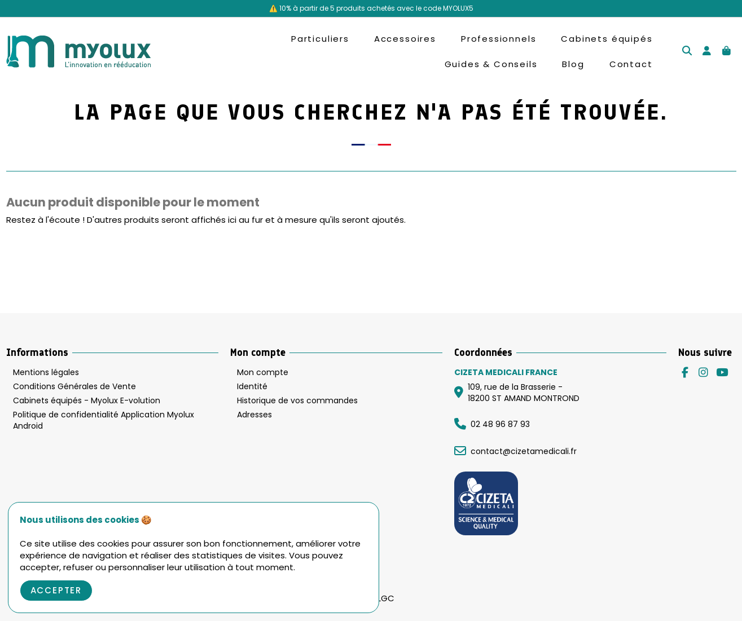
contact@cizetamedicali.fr (524, 451)
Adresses (254, 414)
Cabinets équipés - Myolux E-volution (86, 400)
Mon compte (262, 372)
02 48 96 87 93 (500, 424)
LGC (385, 598)
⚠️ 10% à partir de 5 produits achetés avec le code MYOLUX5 (371, 8)
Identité (252, 386)
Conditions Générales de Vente (74, 386)
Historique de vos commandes (297, 400)
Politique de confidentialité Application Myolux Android (103, 420)
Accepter (56, 590)
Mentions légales (46, 372)
